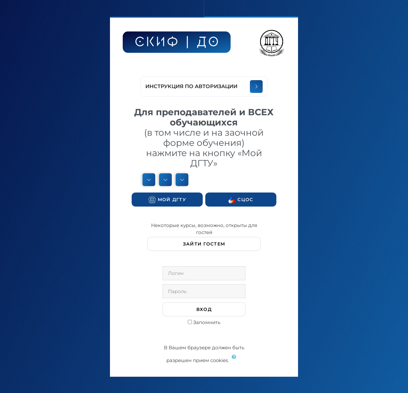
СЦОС (240, 200)
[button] (235, 361)
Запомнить (206, 322)
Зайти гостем (204, 244)
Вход (204, 309)
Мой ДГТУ (167, 200)
